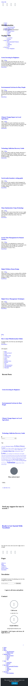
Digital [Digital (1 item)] (16, 448)
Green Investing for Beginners (10, 57)
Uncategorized (7, 366)
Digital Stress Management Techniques (12, 299)
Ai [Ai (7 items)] (15, 446)
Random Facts (7, 361)
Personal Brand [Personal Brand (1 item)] (8, 455)
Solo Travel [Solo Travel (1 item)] (10, 459)
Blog (6, 60)
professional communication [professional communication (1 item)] (5, 456)
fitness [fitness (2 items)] (16, 449)
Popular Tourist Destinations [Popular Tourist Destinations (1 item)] (21, 455)
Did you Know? (8, 353)
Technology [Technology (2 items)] (8, 460)
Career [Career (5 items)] (3, 448)
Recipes (6, 362)
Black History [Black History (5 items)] (20, 446)
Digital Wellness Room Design (10, 269)
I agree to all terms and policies (14, 590)
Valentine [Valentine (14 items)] (11, 462)
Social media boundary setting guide (12, 178)
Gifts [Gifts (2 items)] (21, 449)
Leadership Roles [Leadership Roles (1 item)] (17, 451)
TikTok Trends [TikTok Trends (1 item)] (13, 460)
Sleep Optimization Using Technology (12, 208)
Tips (5, 363)
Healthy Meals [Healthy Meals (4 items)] (7, 451)
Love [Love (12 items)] (3, 453)
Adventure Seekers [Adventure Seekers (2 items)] (10, 446)
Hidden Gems (7, 355)
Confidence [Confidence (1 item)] (12, 448)
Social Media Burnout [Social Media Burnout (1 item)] (4, 459)
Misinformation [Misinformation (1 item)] (17, 453)
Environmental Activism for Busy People (13, 87)
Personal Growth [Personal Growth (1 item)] (14, 455)
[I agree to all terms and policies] (14, 586)
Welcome (6, 367)
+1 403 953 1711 (6, 487)
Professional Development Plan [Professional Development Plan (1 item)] (16, 456)
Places (5, 359)
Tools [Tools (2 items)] (17, 460)
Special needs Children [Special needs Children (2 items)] (18, 459)
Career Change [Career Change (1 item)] (8, 448)
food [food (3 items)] (19, 449)
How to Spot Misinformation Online (12, 339)
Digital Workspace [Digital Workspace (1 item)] (11, 449)
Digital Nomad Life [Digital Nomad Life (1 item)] (20, 448)
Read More (4, 67)
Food (5, 354)
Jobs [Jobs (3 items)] (13, 451)
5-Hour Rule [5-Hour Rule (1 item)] (3, 446)
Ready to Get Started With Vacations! (12, 527)
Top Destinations (8, 365)
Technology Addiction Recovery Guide (12, 148)
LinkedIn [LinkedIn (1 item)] (21, 451)
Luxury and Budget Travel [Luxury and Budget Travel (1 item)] (10, 453)
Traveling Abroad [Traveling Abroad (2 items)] (22, 460)
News (5, 358)
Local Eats (6, 357)
